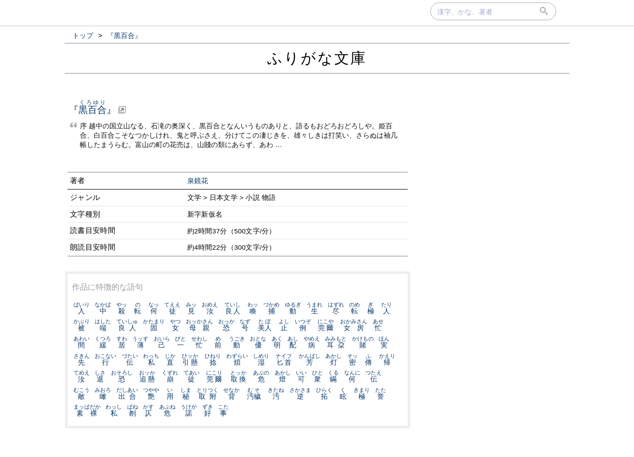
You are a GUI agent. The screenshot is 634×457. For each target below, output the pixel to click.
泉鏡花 (198, 181)
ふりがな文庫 (317, 58)
